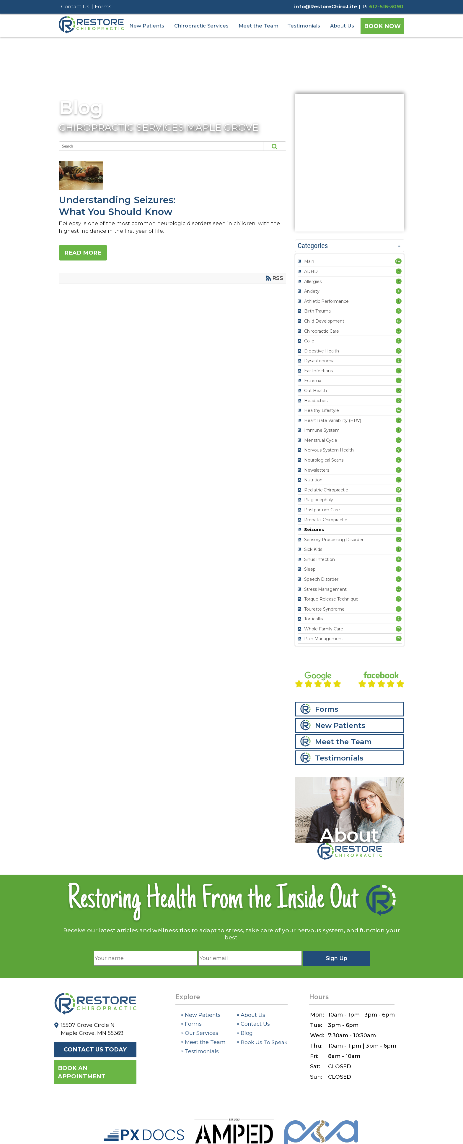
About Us (342, 26)
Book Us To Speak (262, 1042)
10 (398, 291)
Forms (103, 6)
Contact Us (75, 6)
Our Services (199, 1033)
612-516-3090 (386, 6)
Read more (83, 252)
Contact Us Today (95, 1049)
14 (398, 321)
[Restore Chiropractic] (91, 32)
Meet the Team (258, 26)
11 (398, 301)
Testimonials (303, 26)
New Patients (146, 26)
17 (398, 629)
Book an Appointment (81, 1072)
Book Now (382, 26)
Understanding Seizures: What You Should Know (170, 176)
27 (398, 589)
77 (398, 331)
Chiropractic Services (201, 26)
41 (398, 450)
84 (398, 261)
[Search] (155, 146)
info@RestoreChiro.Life (325, 6)
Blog (81, 107)
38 (398, 490)
